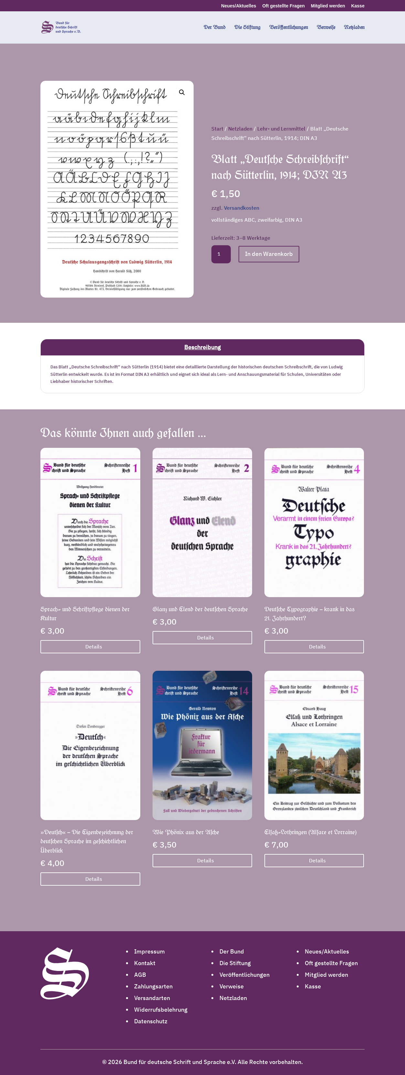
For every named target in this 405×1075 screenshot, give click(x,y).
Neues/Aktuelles (238, 6)
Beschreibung (202, 347)
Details (93, 646)
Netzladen (240, 128)
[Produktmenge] (221, 254)
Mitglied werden (328, 6)
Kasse (357, 6)
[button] (182, 92)
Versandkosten (241, 207)
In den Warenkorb (269, 254)
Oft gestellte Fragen (283, 6)
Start (217, 128)
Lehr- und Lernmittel (281, 128)
